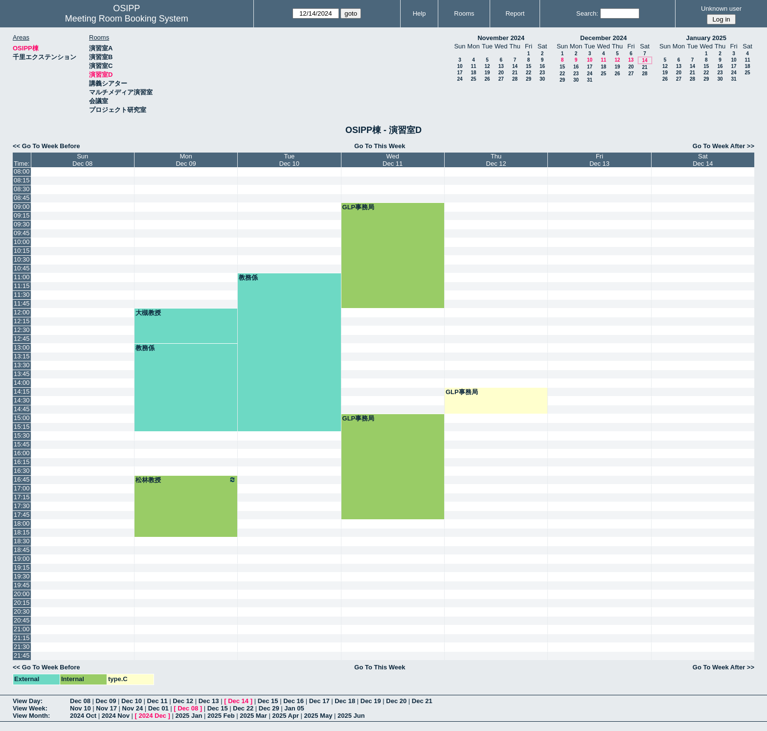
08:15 (22, 180)
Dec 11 (157, 701)
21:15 (22, 638)
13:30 (22, 365)
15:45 (22, 444)
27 (501, 79)
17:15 (22, 497)
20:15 (22, 602)
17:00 (22, 488)
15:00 (22, 417)
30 (542, 79)
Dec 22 (243, 708)
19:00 (22, 558)
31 (589, 80)
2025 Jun (351, 715)
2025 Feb (221, 715)
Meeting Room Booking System (126, 18)
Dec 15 (268, 701)
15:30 (22, 435)
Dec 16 (293, 701)
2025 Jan (188, 715)
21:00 (22, 629)
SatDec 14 (703, 160)
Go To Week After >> (723, 146)
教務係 (248, 277)
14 (515, 66)
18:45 (22, 550)
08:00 (22, 171)
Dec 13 (209, 701)
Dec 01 (158, 708)
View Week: (30, 708)
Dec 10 (131, 701)
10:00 (22, 241)
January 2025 (706, 38)
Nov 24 (132, 708)
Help (419, 13)
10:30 (22, 259)
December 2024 (603, 38)
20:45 (22, 620)
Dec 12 (183, 701)
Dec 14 (238, 701)
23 (542, 72)
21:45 (22, 655)
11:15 (22, 285)
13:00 (22, 347)
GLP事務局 (358, 207)
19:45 (22, 585)
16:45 (22, 479)
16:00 (22, 453)
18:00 (22, 523)
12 (487, 66)
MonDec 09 (186, 160)
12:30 (22, 329)
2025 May (318, 715)
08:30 (22, 189)
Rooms (464, 13)
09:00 (22, 206)
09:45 (22, 233)
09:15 (22, 215)
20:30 (22, 611)
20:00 (22, 594)
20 (501, 72)
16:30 (22, 470)
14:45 (22, 409)
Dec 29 (269, 708)
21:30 (22, 646)
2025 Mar (253, 715)
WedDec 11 (393, 160)
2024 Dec (152, 715)
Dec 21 (422, 701)
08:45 (22, 197)
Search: (587, 13)
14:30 (22, 400)
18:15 (22, 532)
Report (514, 13)
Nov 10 (80, 708)
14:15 (22, 391)
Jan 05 (294, 708)
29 (528, 79)
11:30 (22, 294)
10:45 (22, 268)
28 (515, 79)
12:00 (22, 312)
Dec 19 (371, 701)
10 (459, 66)
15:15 (22, 426)
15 (528, 66)
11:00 (22, 277)
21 (515, 72)
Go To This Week (379, 146)
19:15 (22, 567)
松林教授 (185, 480)
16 (542, 66)
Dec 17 (319, 701)
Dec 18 (345, 701)
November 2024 (500, 38)
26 (487, 79)
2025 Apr (285, 715)
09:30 (22, 224)
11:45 (22, 303)
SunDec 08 (82, 160)
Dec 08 (80, 701)
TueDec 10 (289, 160)
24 (459, 79)
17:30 (22, 505)
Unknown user (721, 8)
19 (487, 72)
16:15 (22, 461)
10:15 (22, 250)
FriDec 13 (599, 160)
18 (473, 72)
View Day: (28, 701)
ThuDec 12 (496, 160)
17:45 (22, 514)
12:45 (22, 338)
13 (501, 66)
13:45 (22, 373)
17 (459, 72)
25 (473, 79)
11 (473, 66)
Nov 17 (106, 708)
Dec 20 (396, 701)
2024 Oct (83, 715)
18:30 (22, 541)
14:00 (22, 382)
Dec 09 (106, 701)
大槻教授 (148, 312)
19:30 (22, 576)
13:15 (22, 356)
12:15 (22, 321)
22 (528, 72)
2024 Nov (116, 715)
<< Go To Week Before (46, 146)
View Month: (31, 715)
